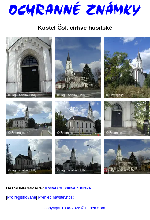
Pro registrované (21, 197)
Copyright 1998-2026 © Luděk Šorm (74, 208)
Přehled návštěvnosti (56, 197)
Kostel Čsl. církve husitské (68, 188)
